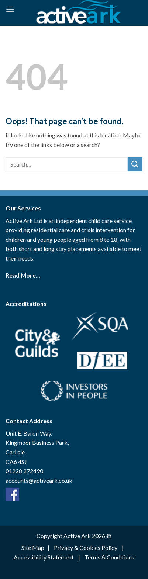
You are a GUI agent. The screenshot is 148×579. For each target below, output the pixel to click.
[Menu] (10, 9)
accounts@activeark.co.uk (39, 480)
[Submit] (135, 164)
